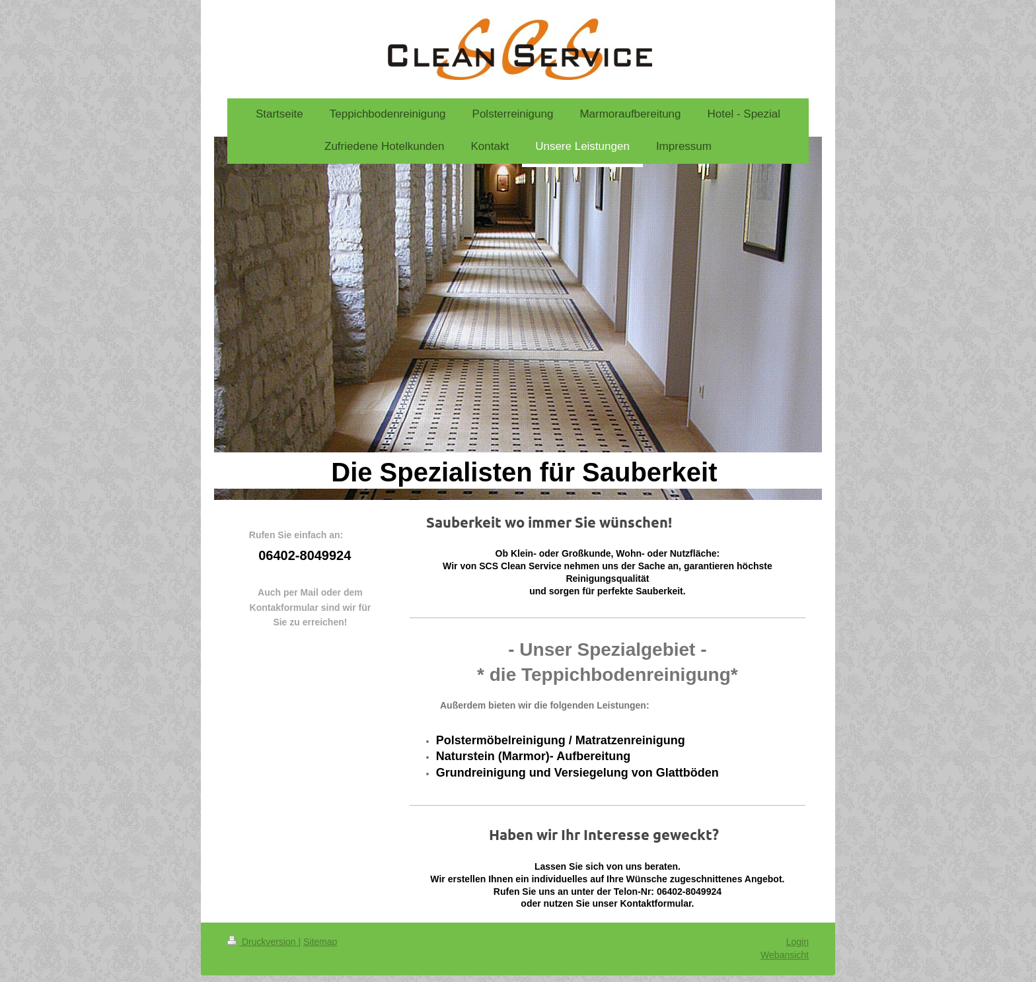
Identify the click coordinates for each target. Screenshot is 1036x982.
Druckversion (262, 941)
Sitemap (320, 941)
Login (797, 941)
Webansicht (784, 955)
